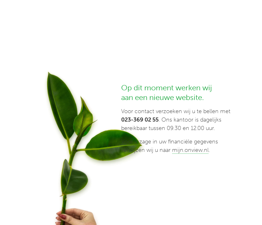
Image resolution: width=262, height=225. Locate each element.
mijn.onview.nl (190, 150)
